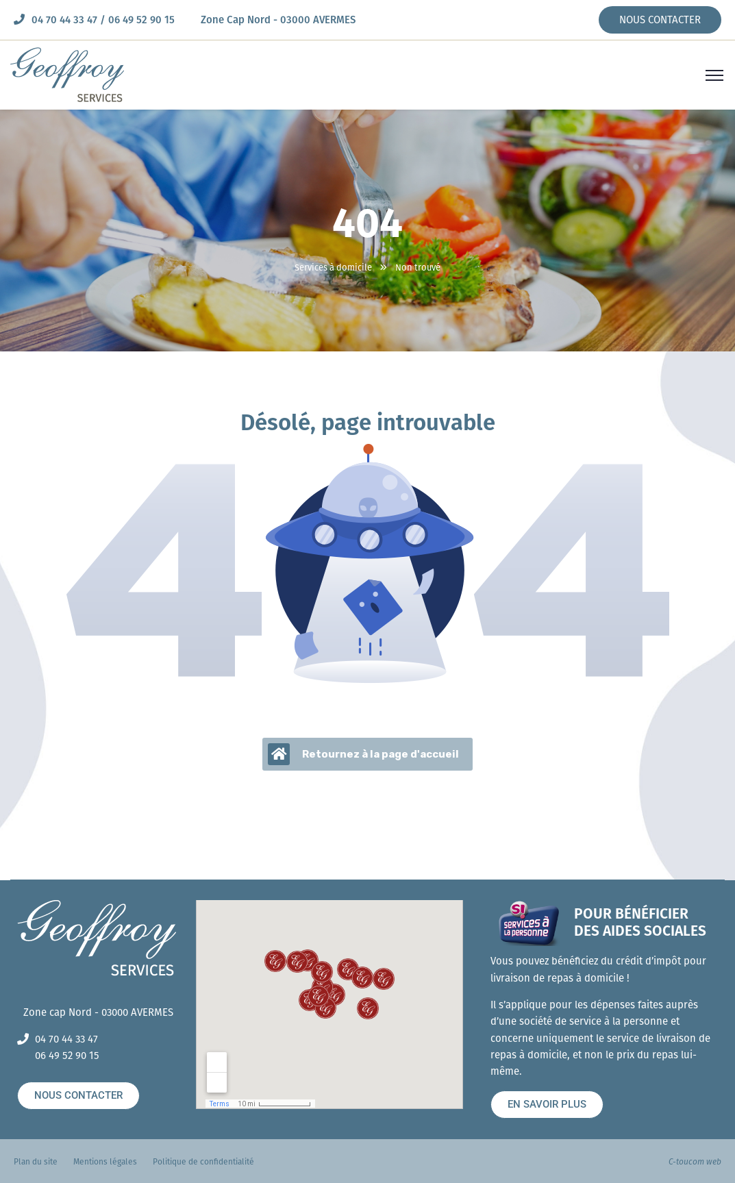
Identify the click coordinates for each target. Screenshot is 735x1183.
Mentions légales (105, 1162)
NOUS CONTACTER (660, 20)
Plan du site (36, 1162)
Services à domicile (333, 267)
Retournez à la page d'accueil (363, 754)
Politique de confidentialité (203, 1162)
